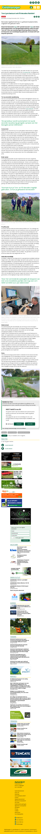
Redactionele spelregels (20, 804)
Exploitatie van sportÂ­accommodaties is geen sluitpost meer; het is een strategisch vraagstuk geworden (20, 706)
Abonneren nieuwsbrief (20, 800)
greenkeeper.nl (16, 829)
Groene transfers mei (22, 728)
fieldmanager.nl (7, 829)
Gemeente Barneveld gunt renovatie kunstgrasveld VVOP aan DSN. (18, 645)
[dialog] (20, 417)
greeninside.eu (29, 831)
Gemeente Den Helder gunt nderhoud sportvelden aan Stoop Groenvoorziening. (20, 662)
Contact (16, 797)
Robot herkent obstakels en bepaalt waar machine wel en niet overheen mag (24, 734)
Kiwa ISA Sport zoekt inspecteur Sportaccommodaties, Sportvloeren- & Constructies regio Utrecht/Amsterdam (24, 549)
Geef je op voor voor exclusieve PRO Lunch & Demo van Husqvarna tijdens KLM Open (23, 612)
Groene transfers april (22, 744)
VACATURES (14, 545)
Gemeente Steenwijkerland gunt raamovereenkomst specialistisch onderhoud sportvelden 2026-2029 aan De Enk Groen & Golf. (19, 656)
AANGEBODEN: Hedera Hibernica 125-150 (19, 583)
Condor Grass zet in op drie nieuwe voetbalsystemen (23, 724)
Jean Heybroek (29, 108)
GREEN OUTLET (15, 577)
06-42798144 (19, 822)
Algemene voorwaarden (20, 805)
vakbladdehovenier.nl (9, 831)
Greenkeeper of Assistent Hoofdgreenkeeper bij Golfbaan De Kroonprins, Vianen (23, 561)
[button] (9, 424)
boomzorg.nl (33, 829)
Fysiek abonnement (19, 791)
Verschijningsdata (19, 814)
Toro (15, 27)
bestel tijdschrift (9, 445)
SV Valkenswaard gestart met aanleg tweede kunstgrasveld (19, 679)
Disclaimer (17, 807)
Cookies (16, 810)
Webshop (17, 794)
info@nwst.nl (19, 817)
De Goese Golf (26, 72)
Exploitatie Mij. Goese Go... (23, 432)
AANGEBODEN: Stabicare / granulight (18, 580)
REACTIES (4, 439)
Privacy (16, 809)
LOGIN (4, 435)
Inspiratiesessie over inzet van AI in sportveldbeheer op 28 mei (23, 607)
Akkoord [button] (30, 424)
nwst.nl (35, 831)
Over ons (17, 792)
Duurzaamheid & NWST (20, 795)
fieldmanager (19, 824)
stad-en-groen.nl (25, 829)
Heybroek (4, 432)
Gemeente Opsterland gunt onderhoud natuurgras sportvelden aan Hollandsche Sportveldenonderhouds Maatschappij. (19, 650)
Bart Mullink (4, 18)
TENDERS (13, 637)
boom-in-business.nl (20, 831)
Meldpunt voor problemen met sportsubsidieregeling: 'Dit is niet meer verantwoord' (19, 692)
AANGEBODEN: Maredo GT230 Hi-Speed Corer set (19, 586)
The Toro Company (12, 432)
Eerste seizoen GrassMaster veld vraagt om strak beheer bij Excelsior (24, 740)
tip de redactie (8, 448)
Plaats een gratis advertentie (17, 590)
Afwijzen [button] (18, 424)
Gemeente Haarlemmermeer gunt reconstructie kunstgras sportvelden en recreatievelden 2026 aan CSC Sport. (19, 640)
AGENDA (13, 603)
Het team (17, 802)
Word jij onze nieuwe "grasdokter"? (22, 555)
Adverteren (17, 812)
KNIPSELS (13, 676)
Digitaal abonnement (20, 799)
